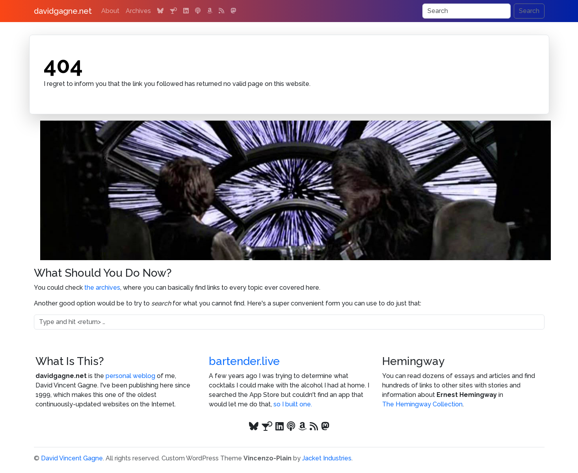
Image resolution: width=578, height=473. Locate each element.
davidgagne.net (63, 11)
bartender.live (244, 361)
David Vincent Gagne (72, 458)
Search (529, 11)
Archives (138, 11)
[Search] (466, 11)
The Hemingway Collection (422, 404)
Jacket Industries (326, 458)
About (110, 11)
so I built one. (292, 404)
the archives (102, 287)
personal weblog (130, 376)
